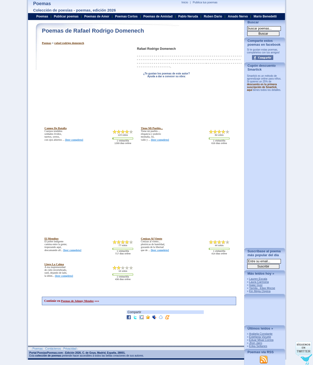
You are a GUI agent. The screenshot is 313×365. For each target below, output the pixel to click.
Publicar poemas (66, 16)
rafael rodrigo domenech (69, 42)
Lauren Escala (258, 278)
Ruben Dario (213, 16)
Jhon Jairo (255, 342)
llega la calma (54, 264)
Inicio (184, 2)
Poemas (46, 42)
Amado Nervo (238, 16)
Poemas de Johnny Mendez (77, 300)
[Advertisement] (85, 83)
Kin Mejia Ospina (259, 291)
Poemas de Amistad (158, 16)
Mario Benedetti (265, 16)
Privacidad (69, 348)
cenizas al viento (151, 238)
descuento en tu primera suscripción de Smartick (262, 86)
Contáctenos (53, 348)
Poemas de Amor (96, 16)
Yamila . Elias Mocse (262, 288)
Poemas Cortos (126, 16)
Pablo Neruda (188, 16)
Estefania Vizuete (260, 336)
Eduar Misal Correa (261, 339)
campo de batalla (55, 128)
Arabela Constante (260, 333)
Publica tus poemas (205, 2)
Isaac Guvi (255, 284)
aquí (249, 90)
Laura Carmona (259, 281)
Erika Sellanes (258, 346)
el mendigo (51, 238)
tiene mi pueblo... (152, 128)
